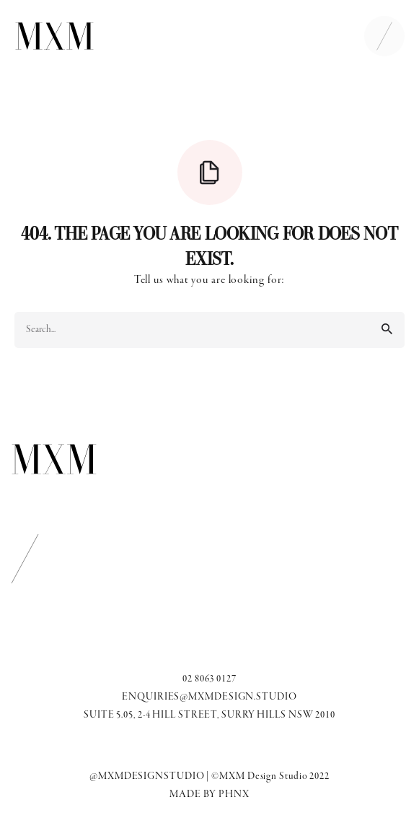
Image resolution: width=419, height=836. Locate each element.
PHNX (234, 794)
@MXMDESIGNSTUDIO (146, 776)
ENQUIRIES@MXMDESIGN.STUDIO (209, 697)
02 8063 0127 (209, 679)
